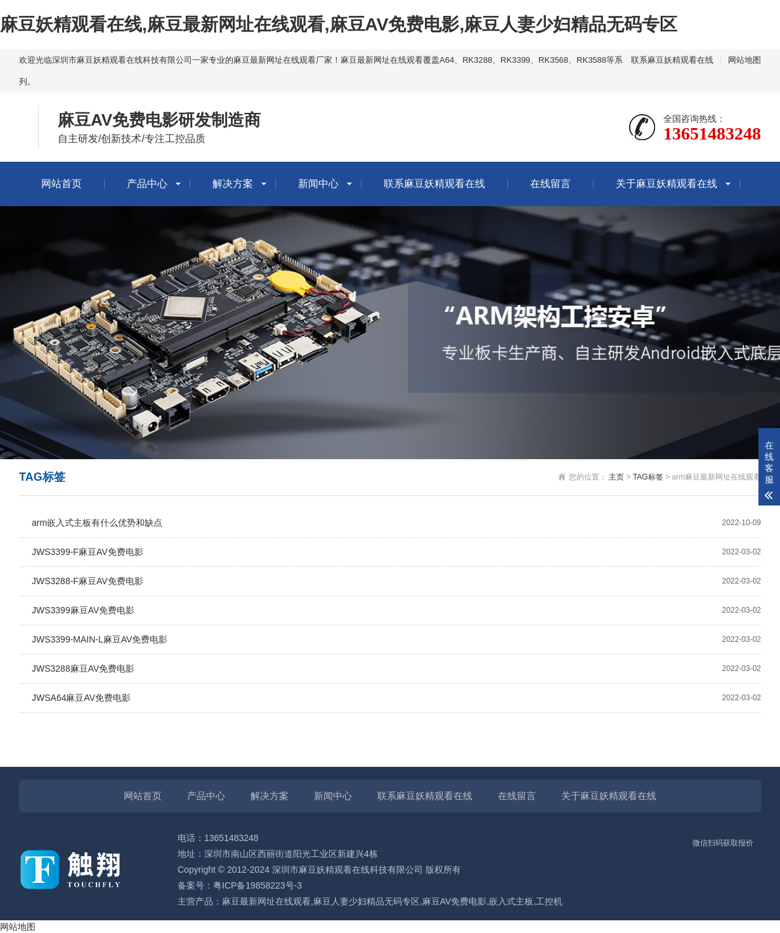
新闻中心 (318, 183)
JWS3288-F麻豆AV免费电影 (396, 581)
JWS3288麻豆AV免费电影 (396, 669)
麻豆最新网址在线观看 (266, 901)
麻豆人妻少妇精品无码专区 (366, 901)
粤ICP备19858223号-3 (257, 885)
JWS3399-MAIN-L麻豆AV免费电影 (396, 639)
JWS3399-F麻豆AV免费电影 (396, 552)
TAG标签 (648, 477)
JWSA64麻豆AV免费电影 (396, 698)
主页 (616, 477)
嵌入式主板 (511, 901)
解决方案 (232, 183)
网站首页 (61, 183)
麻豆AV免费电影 (454, 901)
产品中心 (147, 183)
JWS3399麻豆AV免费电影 (396, 610)
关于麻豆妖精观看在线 (666, 183)
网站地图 (744, 60)
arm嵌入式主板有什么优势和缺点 (396, 523)
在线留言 (550, 183)
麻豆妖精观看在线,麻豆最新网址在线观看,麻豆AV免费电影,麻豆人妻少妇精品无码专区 (338, 24)
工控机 (549, 901)
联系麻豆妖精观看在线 (672, 60)
